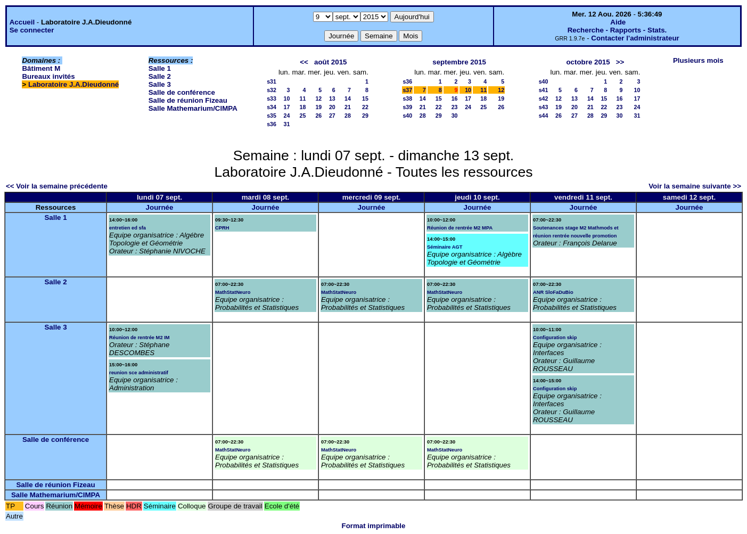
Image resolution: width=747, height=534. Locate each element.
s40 (407, 115)
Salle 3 (160, 84)
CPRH (222, 228)
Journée (160, 207)
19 (318, 107)
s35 (271, 115)
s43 (543, 107)
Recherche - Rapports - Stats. (617, 30)
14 (347, 98)
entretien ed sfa (127, 228)
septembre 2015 (459, 62)
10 (287, 98)
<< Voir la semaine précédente (57, 186)
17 (287, 107)
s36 (271, 124)
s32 (271, 90)
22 (365, 107)
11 (302, 98)
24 (287, 115)
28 (347, 115)
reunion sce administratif (138, 372)
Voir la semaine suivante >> (695, 186)
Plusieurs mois (698, 60)
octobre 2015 (588, 62)
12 (318, 98)
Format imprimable (374, 526)
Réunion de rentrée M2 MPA (459, 228)
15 (365, 98)
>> (620, 62)
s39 (407, 107)
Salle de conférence (182, 92)
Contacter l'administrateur (635, 38)
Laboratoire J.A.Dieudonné (73, 84)
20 (332, 107)
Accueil (22, 22)
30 (455, 115)
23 (455, 107)
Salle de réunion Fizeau (188, 100)
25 (302, 115)
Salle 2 (160, 76)
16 (455, 98)
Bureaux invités (48, 76)
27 (332, 115)
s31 (271, 81)
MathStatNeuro (232, 292)
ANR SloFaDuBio (553, 292)
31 (287, 124)
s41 (543, 90)
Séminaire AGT (445, 247)
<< (304, 62)
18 (302, 107)
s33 (271, 98)
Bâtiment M (41, 68)
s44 (543, 115)
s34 (271, 107)
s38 (407, 98)
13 (332, 98)
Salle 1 (160, 68)
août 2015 (330, 62)
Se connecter (32, 30)
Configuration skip (555, 337)
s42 (543, 98)
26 (318, 115)
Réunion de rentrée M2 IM (139, 337)
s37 (407, 90)
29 (365, 115)
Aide (618, 22)
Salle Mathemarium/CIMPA (193, 108)
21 (347, 107)
